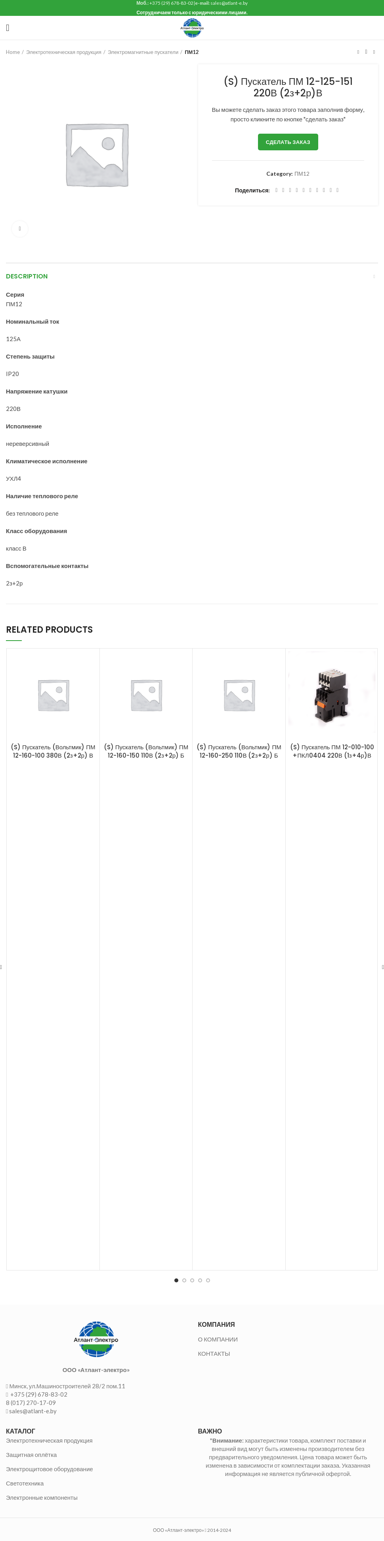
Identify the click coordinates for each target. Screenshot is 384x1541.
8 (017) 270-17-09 (31, 1402)
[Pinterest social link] (297, 190)
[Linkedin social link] (303, 190)
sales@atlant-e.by (33, 1410)
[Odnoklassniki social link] (310, 190)
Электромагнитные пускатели (143, 52)
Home (13, 52)
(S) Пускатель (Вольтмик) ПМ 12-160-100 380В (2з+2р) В (53, 751)
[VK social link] (324, 190)
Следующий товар (374, 52)
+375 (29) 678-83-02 (38, 1394)
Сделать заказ (288, 142)
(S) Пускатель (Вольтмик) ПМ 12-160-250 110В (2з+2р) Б (239, 751)
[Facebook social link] (276, 190)
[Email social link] (290, 190)
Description (27, 276)
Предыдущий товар (358, 52)
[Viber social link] (337, 190)
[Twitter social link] (283, 190)
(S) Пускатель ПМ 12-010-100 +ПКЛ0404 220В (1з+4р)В (332, 751)
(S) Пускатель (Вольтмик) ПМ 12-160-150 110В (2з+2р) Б (146, 751)
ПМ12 (192, 52)
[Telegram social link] (330, 190)
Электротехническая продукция (63, 52)
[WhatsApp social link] (317, 190)
